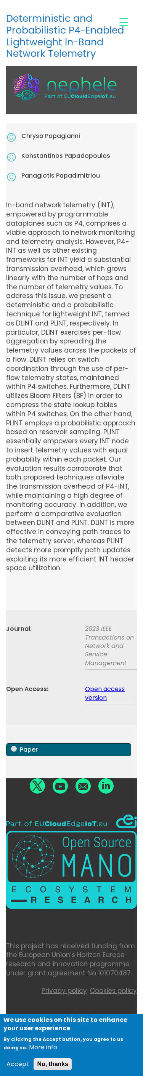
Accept (17, 1067)
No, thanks (52, 1067)
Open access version (105, 693)
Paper (29, 749)
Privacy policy (64, 990)
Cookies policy (113, 990)
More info (43, 1050)
